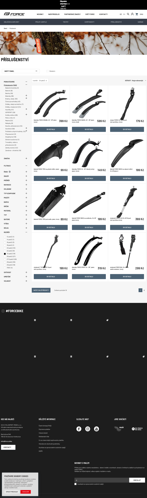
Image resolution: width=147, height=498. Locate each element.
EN (124, 10)
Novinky (40, 10)
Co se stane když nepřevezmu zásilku (51, 432)
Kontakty (103, 10)
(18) (15, 133)
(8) (11, 87)
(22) (11, 117)
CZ (121, 10)
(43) (19, 97)
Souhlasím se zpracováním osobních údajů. (89, 475)
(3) (18, 84)
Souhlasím (25, 492)
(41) (12, 106)
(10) (21, 122)
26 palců (9, 252)
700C (8, 264)
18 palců (9, 241)
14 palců (9, 235)
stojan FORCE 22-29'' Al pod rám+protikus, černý (119, 125)
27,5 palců (10, 255)
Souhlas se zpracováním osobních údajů (52, 439)
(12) (24, 127)
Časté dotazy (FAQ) (45, 417)
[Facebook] (78, 420)
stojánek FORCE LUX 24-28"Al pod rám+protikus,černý (121, 221)
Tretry (65, 18)
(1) (14, 114)
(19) (20, 146)
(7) (22, 100)
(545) (15, 81)
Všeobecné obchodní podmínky (49, 435)
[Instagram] (87, 420)
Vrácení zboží (43, 424)
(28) (14, 108)
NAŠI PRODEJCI (53, 10)
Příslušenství (116, 18)
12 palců (9, 233)
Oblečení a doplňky (11, 18)
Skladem (52, 67)
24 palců (9, 249)
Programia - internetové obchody (130, 491)
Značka (15, 154)
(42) (16, 144)
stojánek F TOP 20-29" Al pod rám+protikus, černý (46, 269)
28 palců (9, 258)
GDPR (41, 442)
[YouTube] (96, 420)
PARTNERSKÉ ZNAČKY (72, 10)
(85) (16, 111)
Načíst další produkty (50, 281)
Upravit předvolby (12, 492)
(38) (12, 92)
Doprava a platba (44, 421)
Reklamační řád (44, 428)
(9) (12, 119)
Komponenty (89, 18)
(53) (16, 95)
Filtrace (15, 162)
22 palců (9, 247)
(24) (19, 103)
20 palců (9, 244)
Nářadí (140, 18)
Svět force (90, 10)
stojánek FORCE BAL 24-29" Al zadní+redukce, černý (120, 269)
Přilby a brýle (41, 18)
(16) (12, 89)
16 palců (9, 238)
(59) (13, 125)
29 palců (9, 261)
